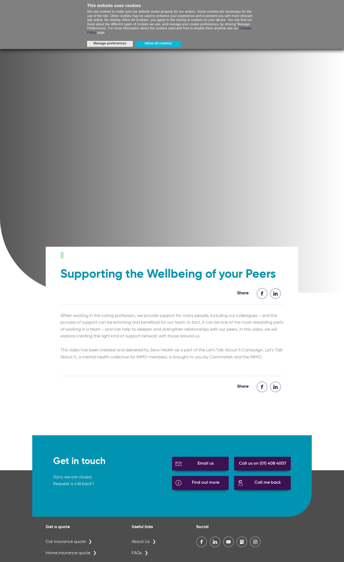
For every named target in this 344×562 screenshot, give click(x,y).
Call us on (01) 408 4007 (262, 471)
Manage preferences (110, 43)
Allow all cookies (158, 43)
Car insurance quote (66, 549)
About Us (141, 549)
